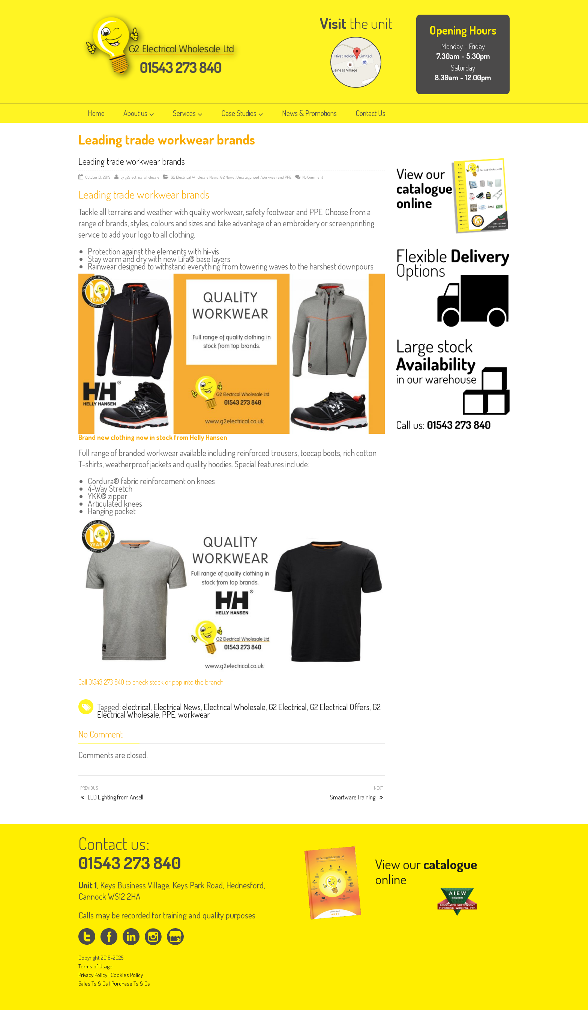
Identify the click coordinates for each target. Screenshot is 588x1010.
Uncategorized (247, 177)
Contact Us (371, 113)
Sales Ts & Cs (93, 983)
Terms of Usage (95, 966)
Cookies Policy (127, 974)
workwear (194, 714)
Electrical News (177, 706)
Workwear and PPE (276, 177)
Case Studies (242, 113)
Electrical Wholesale (235, 706)
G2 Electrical (287, 706)
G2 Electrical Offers (339, 706)
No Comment (312, 177)
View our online (426, 871)
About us (138, 113)
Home (96, 113)
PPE (168, 714)
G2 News (227, 177)
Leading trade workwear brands (131, 161)
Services (187, 113)
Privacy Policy (92, 974)
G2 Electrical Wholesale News (194, 177)
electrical (136, 706)
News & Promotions (309, 113)
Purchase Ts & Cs (130, 983)
